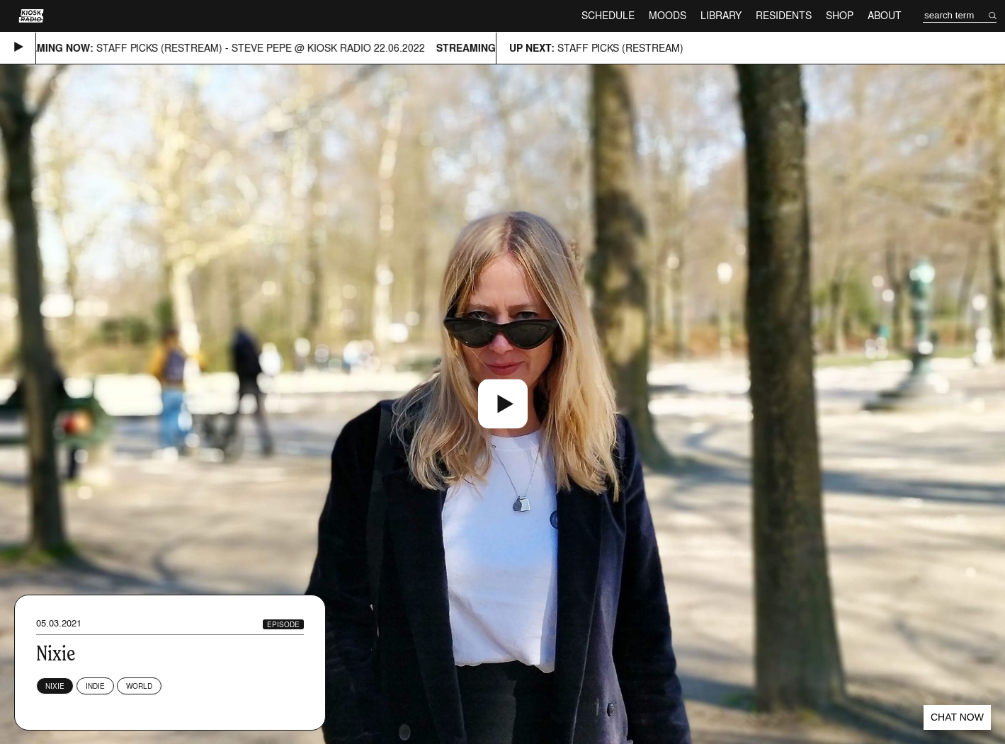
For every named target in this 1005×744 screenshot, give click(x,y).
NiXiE (54, 686)
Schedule (608, 15)
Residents (784, 15)
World (139, 686)
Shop (839, 15)
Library (721, 15)
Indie (95, 686)
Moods (667, 15)
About (885, 15)
